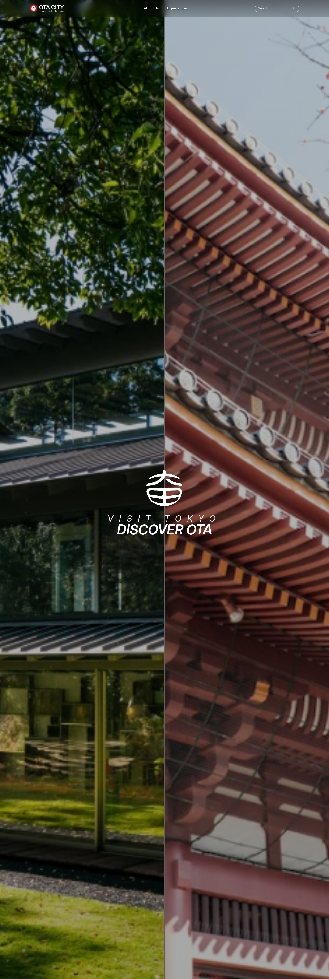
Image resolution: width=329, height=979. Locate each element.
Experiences (177, 8)
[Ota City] (47, 8)
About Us (151, 8)
